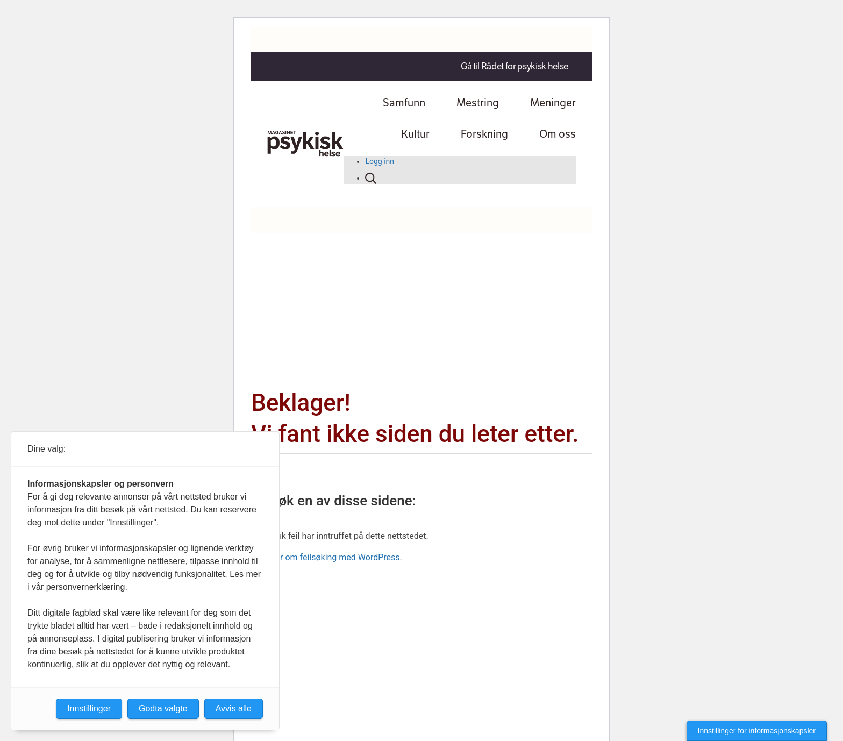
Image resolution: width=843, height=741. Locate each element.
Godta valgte (163, 708)
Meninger (553, 103)
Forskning (484, 134)
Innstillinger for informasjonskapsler (757, 730)
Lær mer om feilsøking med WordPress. (326, 557)
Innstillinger (89, 708)
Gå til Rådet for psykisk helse (514, 66)
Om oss (557, 134)
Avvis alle (234, 708)
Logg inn (379, 161)
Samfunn (404, 103)
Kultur (415, 134)
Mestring (477, 103)
